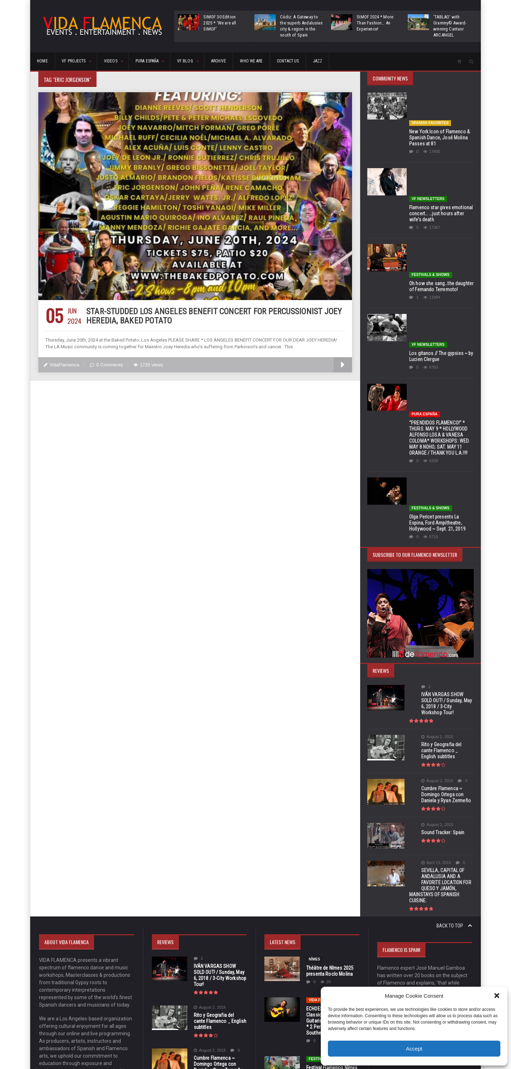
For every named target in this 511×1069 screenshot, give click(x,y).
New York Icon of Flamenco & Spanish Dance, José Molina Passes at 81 (438, 110)
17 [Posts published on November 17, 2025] (383, 983)
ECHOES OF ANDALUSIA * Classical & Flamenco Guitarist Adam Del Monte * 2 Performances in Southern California (331, 834)
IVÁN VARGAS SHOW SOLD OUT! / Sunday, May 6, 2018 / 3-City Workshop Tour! (441, 533)
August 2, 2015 (425, 563)
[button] (496, 995)
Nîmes (314, 773)
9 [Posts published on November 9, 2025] (465, 962)
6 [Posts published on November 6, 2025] (424, 962)
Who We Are (305, 62)
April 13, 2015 (424, 682)
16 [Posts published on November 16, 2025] (464, 972)
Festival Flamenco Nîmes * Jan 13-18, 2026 (331, 884)
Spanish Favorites (430, 95)
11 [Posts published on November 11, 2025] (397, 972)
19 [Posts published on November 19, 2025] (410, 983)
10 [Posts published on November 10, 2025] (383, 972)
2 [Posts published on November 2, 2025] (465, 951)
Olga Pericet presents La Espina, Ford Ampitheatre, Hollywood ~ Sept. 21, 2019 (441, 355)
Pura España (424, 275)
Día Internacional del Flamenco (331, 915)
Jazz (389, 62)
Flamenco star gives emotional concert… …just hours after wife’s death (440, 158)
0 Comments (105, 364)
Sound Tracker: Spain (430, 653)
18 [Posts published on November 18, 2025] (397, 983)
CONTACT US (351, 62)
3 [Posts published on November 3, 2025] (384, 962)
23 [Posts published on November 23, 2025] (464, 983)
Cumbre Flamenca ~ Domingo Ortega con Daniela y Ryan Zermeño (439, 615)
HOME (45, 62)
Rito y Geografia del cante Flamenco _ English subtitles (438, 574)
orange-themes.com (266, 1053)
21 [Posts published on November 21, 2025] (437, 983)
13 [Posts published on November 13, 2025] (424, 972)
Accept (414, 1049)
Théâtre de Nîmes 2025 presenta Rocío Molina (329, 784)
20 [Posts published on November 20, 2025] (424, 983)
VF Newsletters (428, 143)
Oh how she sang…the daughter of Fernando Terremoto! (440, 203)
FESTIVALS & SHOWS (430, 191)
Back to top (454, 739)
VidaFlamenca (61, 364)
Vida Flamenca (323, 813)
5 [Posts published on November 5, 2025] (411, 962)
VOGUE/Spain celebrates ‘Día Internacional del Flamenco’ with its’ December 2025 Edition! (331, 934)
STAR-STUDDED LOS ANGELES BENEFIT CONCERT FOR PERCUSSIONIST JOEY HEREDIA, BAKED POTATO (210, 316)
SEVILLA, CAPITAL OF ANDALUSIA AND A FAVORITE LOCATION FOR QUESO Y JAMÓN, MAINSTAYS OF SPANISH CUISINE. (441, 702)
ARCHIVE (264, 62)
